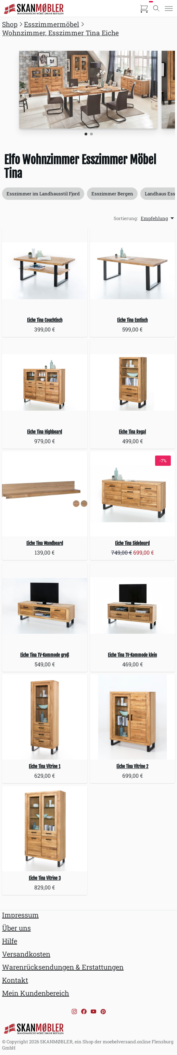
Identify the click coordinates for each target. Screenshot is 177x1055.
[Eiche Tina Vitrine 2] (132, 717)
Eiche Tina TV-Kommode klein (132, 655)
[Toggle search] (156, 8)
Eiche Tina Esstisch (132, 320)
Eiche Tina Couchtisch (44, 320)
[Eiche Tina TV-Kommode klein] (132, 605)
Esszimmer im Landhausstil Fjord (43, 194)
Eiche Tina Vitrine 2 (132, 766)
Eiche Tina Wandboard (44, 543)
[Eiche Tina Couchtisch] (44, 271)
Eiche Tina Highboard (44, 432)
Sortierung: (126, 218)
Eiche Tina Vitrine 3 (45, 878)
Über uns (16, 927)
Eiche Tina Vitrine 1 (44, 766)
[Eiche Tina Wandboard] (44, 494)
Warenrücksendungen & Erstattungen (63, 966)
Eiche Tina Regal (132, 432)
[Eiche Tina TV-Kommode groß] (44, 605)
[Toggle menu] (169, 8)
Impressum (20, 914)
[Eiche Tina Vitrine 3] (44, 828)
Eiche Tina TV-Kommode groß (44, 655)
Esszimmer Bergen (112, 194)
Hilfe (9, 940)
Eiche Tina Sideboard (132, 543)
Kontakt (15, 979)
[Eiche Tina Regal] (132, 382)
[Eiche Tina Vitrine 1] (44, 717)
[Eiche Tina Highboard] (44, 382)
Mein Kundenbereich (35, 993)
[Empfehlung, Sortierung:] (158, 218)
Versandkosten (26, 953)
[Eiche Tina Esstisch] (132, 271)
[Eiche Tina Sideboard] (132, 494)
